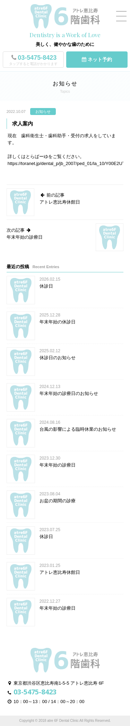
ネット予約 (97, 59)
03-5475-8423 (33, 60)
